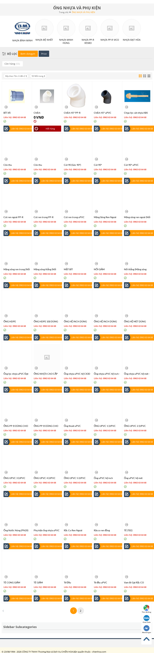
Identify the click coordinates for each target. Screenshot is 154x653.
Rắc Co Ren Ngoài (73, 530)
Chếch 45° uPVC (102, 112)
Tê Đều (67, 582)
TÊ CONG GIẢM (12, 582)
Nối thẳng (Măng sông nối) (135, 269)
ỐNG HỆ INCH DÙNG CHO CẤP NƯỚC (75, 321)
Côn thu (8, 164)
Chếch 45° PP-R (72, 112)
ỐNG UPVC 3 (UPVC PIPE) (14, 478)
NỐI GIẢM (99, 269)
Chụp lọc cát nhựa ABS (136, 112)
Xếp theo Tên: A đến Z (16, 76)
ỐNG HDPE (10, 321)
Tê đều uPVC (100, 582)
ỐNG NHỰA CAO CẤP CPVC (46, 373)
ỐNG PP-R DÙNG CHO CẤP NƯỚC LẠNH (16, 425)
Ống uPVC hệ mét (133, 478)
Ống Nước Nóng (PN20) (16, 530)
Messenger (146, 629)
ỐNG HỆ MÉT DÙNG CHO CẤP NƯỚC (135, 321)
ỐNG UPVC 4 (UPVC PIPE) (45, 478)
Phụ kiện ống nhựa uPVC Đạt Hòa (47, 530)
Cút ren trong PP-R (44, 217)
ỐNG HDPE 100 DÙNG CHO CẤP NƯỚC (46, 321)
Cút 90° (98, 164)
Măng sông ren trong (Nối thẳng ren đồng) (17, 269)
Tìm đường (146, 609)
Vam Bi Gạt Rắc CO (134, 582)
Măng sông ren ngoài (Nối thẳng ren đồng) (137, 217)
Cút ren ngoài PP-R (13, 217)
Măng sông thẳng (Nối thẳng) (45, 269)
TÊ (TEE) (128, 530)
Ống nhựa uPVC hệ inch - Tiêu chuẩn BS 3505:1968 (107, 373)
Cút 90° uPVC (131, 164)
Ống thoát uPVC (72, 425)
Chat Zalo (146, 619)
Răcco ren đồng (102, 530)
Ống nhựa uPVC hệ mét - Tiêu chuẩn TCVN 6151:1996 (137, 373)
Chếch (37, 112)
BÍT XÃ (7, 112)
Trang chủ (63, 12)
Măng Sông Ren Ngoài (105, 217)
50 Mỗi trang (39, 76)
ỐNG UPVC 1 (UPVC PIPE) (105, 425)
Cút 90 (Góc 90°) (72, 164)
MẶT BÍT (68, 269)
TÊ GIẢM (38, 582)
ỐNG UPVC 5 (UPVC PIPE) (75, 478)
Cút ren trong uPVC (74, 217)
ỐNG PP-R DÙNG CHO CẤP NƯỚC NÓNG (46, 425)
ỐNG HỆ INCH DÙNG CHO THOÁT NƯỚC (105, 321)
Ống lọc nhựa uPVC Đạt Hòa (16, 373)
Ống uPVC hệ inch (103, 478)
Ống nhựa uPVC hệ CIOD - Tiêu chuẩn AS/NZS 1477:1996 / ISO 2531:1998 (77, 373)
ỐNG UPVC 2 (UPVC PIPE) (135, 425)
